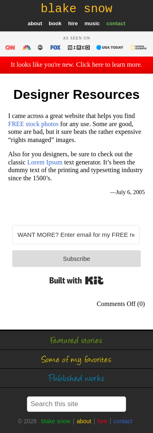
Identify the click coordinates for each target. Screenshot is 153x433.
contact (115, 23)
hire (73, 23)
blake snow (56, 421)
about (35, 23)
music (92, 23)
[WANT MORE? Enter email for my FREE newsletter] (76, 234)
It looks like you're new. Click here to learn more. (76, 64)
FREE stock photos (33, 123)
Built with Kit (76, 280)
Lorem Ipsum (45, 162)
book (55, 23)
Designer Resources (76, 94)
